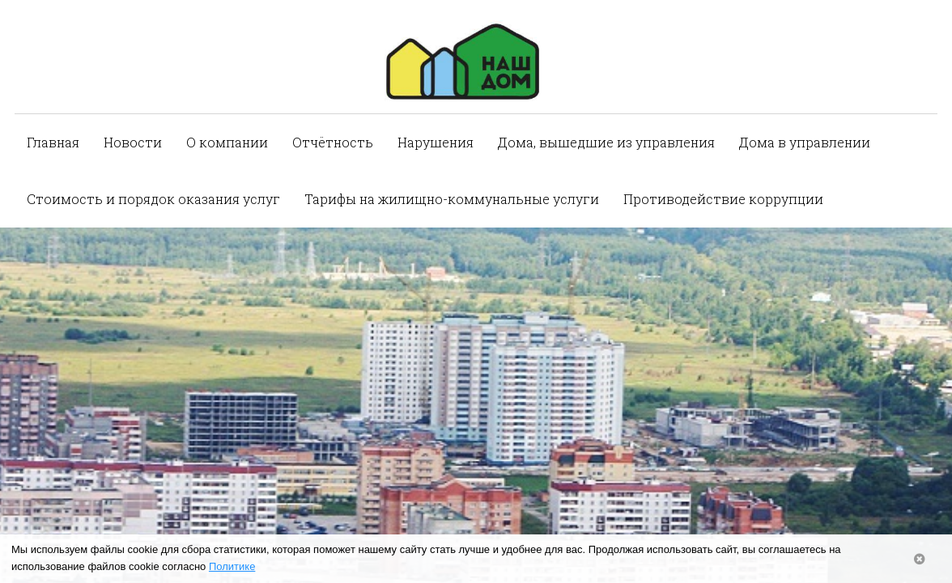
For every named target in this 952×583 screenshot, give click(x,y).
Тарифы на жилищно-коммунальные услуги (451, 198)
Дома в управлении (804, 142)
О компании (227, 142)
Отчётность (332, 142)
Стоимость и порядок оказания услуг (153, 198)
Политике (232, 566)
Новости (133, 142)
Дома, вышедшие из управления (606, 142)
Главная (53, 142)
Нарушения (435, 142)
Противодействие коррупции (723, 198)
